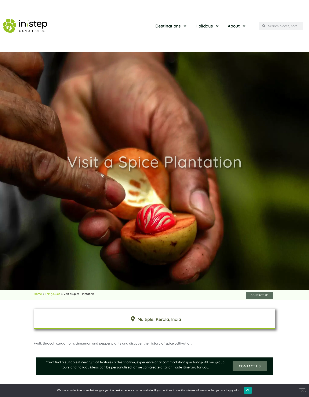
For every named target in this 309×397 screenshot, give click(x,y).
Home (38, 293)
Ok (248, 390)
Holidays (207, 26)
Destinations (171, 26)
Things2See (53, 293)
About (237, 26)
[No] (302, 390)
